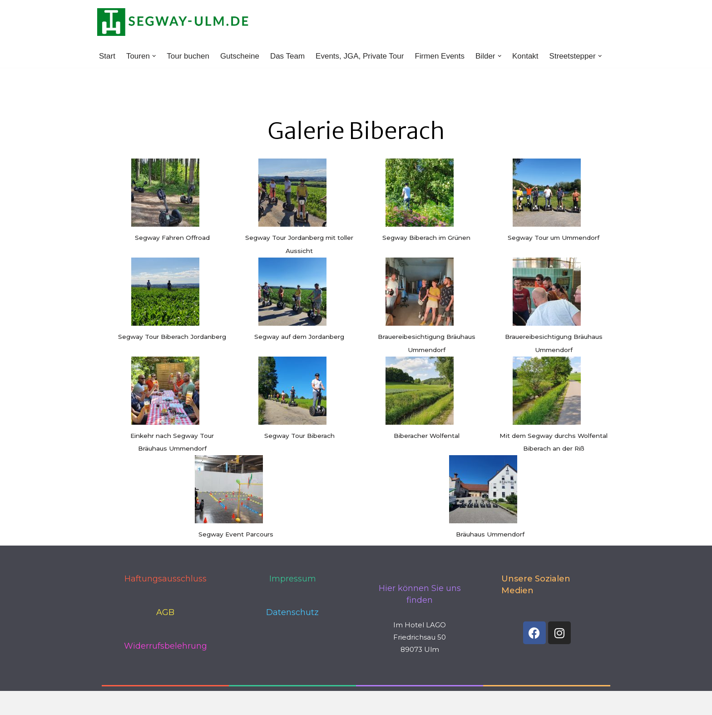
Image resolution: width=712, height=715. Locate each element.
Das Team (287, 56)
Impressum (292, 579)
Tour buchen (188, 56)
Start (107, 56)
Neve (106, 702)
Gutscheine (239, 56)
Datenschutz (292, 612)
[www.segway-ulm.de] (173, 22)
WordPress (195, 702)
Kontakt (525, 56)
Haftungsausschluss (165, 579)
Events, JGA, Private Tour (360, 56)
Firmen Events (440, 56)
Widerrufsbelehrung (165, 646)
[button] (154, 56)
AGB (165, 612)
